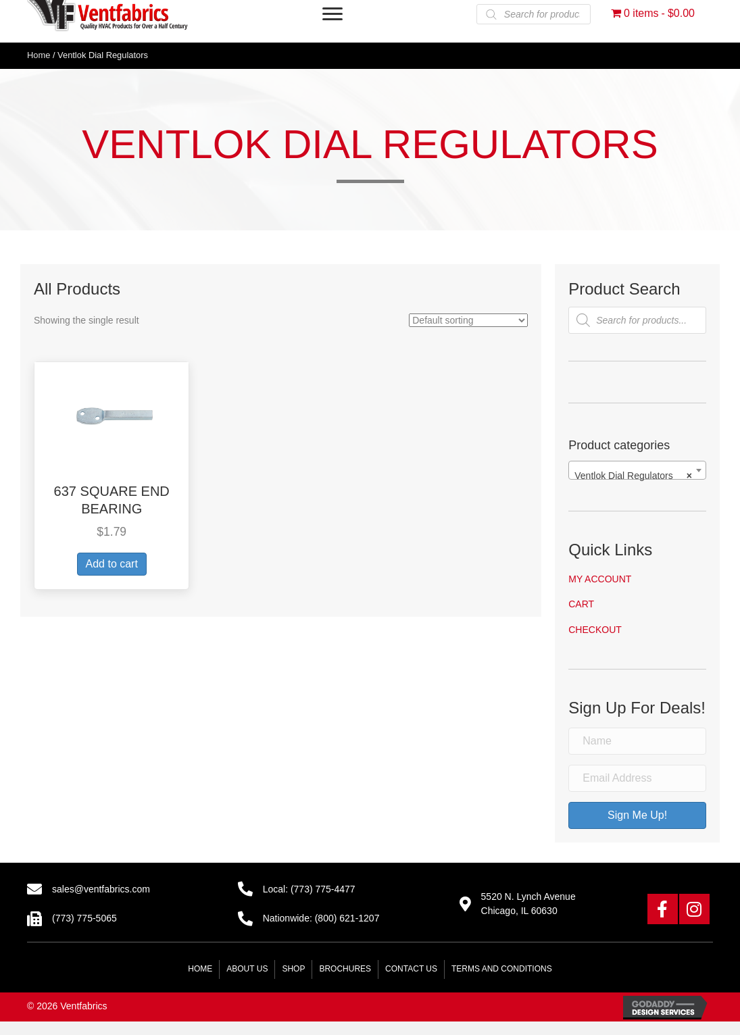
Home (38, 55)
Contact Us (411, 969)
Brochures (345, 969)
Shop (293, 969)
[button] (662, 909)
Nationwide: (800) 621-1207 (321, 918)
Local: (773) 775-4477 (309, 889)
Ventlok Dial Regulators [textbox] (633, 475)
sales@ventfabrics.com (101, 889)
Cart (581, 604)
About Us (247, 969)
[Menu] (332, 14)
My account (599, 579)
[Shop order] (468, 320)
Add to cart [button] (112, 564)
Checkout (595, 629)
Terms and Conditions (501, 969)
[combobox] (637, 470)
